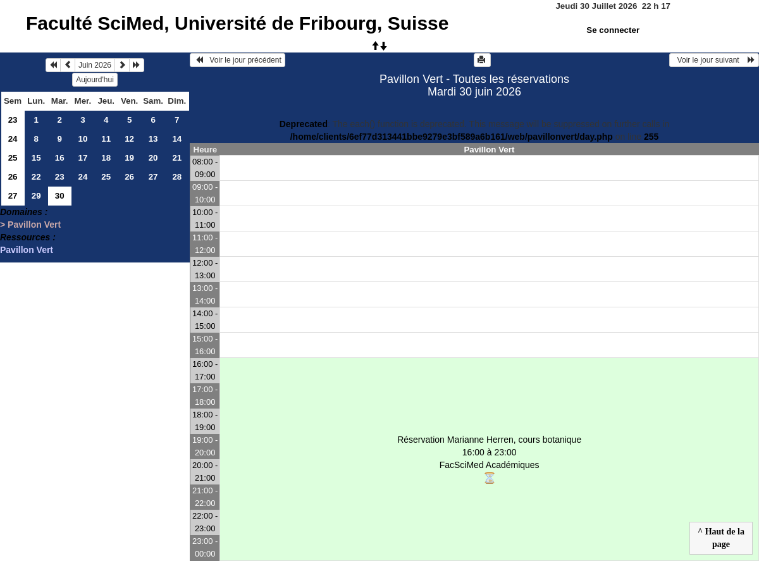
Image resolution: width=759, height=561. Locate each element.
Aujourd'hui (95, 79)
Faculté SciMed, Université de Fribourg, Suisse (237, 23)
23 (13, 120)
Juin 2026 (94, 65)
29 (36, 195)
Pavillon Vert (26, 250)
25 (13, 158)
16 (60, 158)
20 (153, 158)
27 (153, 177)
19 (129, 158)
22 (36, 177)
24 (13, 139)
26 (13, 177)
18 (106, 158)
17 (83, 158)
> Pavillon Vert (30, 224)
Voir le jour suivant (714, 60)
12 (129, 139)
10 (83, 139)
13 (153, 139)
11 (106, 139)
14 (177, 139)
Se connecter (612, 30)
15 (36, 158)
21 (177, 158)
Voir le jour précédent (237, 60)
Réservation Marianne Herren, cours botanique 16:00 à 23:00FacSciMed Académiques (489, 459)
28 (177, 177)
